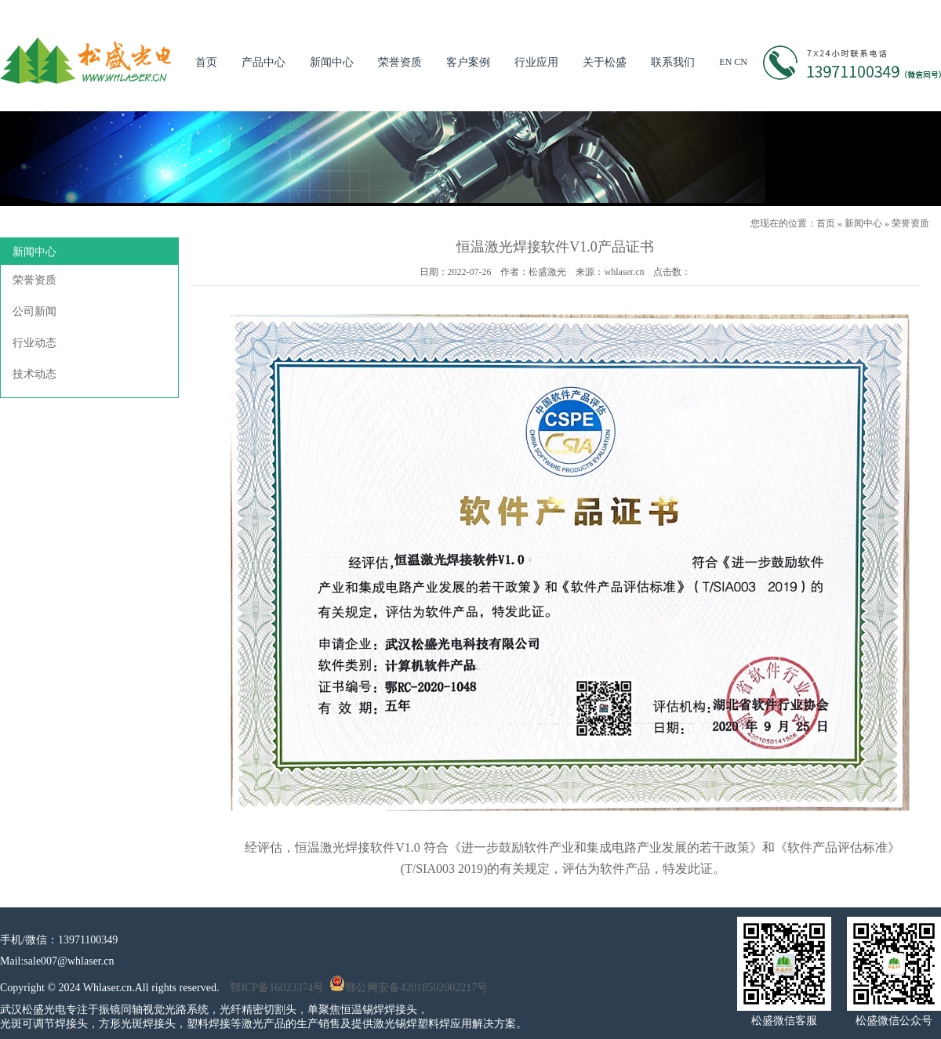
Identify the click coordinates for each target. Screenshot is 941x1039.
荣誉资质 (400, 62)
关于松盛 (605, 62)
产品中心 (263, 62)
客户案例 (468, 62)
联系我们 (673, 62)
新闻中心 (332, 62)
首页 (206, 62)
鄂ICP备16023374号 (277, 988)
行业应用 (536, 62)
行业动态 (34, 343)
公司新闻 (34, 311)
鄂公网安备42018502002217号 (408, 988)
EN (725, 61)
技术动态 (34, 374)
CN (740, 61)
